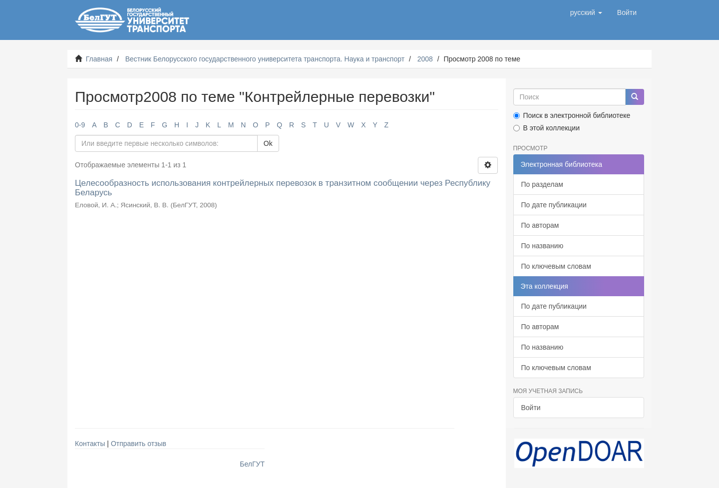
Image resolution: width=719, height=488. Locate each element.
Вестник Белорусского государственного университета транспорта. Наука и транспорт (264, 59)
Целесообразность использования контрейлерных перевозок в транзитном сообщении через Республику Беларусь (282, 187)
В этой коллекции (546, 128)
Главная (99, 59)
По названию (542, 246)
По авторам (540, 225)
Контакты (90, 444)
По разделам (542, 184)
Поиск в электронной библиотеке (572, 115)
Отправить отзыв (138, 444)
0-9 (80, 125)
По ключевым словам (556, 266)
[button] (586, 12)
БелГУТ (252, 464)
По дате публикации (554, 205)
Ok (268, 143)
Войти (531, 408)
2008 (425, 59)
